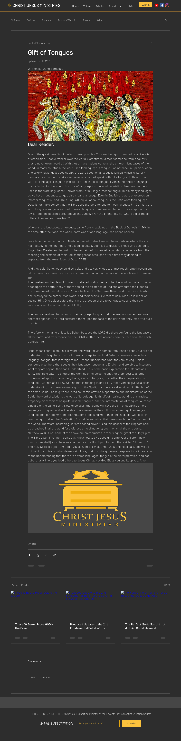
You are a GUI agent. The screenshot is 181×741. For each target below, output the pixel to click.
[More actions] (151, 43)
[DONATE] (145, 4)
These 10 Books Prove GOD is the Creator (34, 626)
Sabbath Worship (67, 20)
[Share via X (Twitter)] (37, 555)
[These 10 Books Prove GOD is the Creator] (35, 604)
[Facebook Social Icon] (162, 5)
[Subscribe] (131, 723)
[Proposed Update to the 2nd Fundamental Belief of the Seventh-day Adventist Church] (90, 604)
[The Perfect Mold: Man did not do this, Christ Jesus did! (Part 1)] (145, 604)
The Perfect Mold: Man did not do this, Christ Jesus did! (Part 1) (145, 626)
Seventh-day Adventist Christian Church (128, 713)
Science (46, 20)
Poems (86, 20)
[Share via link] (54, 555)
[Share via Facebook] (29, 555)
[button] (115, 5)
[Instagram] (167, 5)
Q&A (99, 20)
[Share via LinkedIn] (46, 555)
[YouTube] (156, 5)
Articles (31, 20)
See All (167, 584)
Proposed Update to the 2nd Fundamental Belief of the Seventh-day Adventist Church (89, 626)
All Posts (15, 20)
